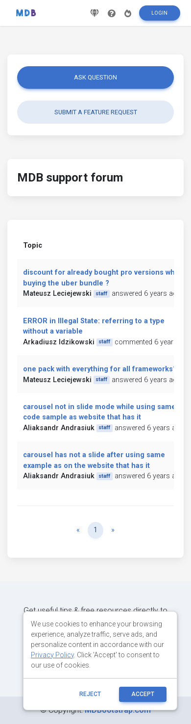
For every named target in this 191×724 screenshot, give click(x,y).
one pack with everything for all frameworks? (100, 369)
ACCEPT (142, 694)
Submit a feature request (95, 112)
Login (159, 13)
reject (90, 694)
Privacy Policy (52, 655)
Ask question (95, 77)
